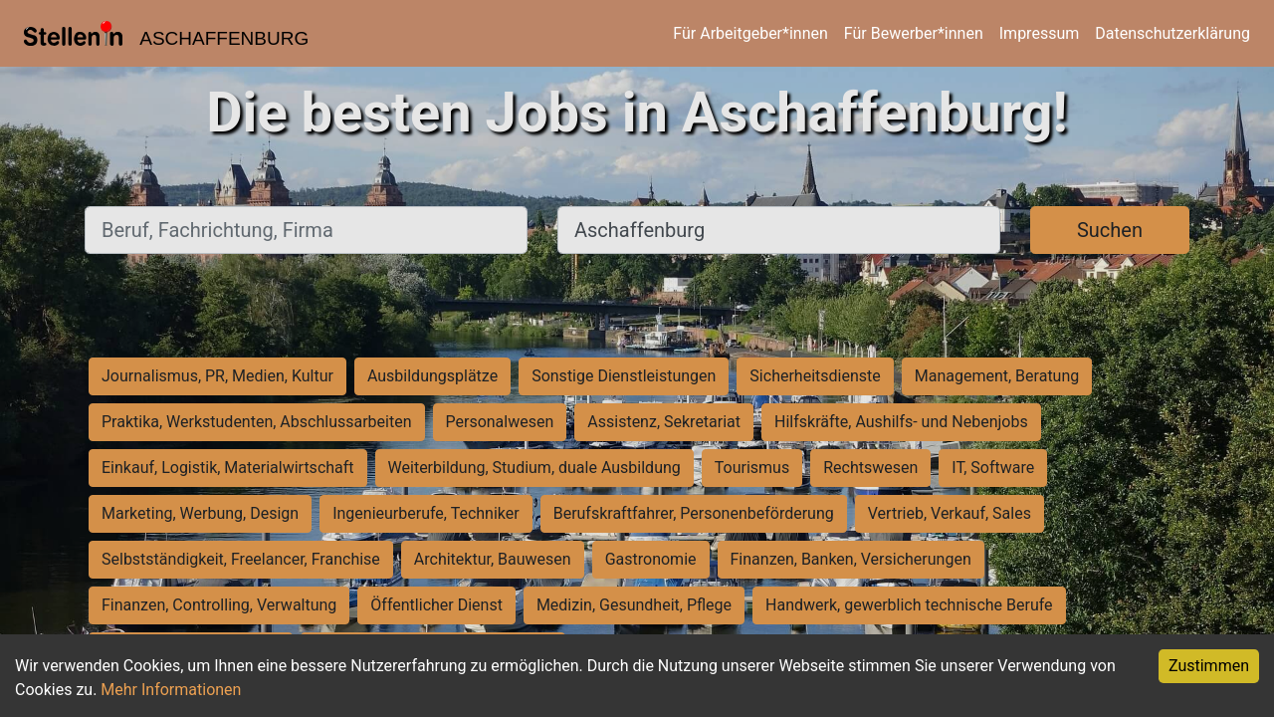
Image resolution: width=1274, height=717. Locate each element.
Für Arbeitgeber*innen (750, 33)
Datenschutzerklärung (1172, 33)
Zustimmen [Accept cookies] (1208, 665)
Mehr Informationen (171, 689)
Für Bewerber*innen (913, 33)
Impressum (1039, 33)
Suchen (1110, 230)
